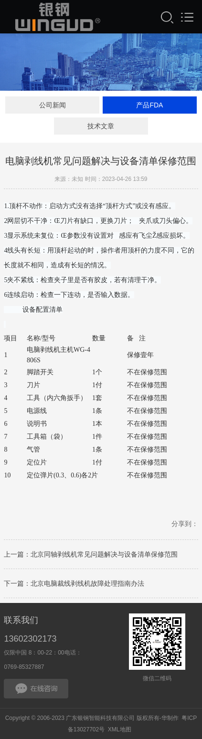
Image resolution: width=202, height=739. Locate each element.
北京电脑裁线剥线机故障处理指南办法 (87, 585)
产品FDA (149, 105)
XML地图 (119, 729)
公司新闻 (52, 105)
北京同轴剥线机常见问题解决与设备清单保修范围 (104, 556)
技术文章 (100, 126)
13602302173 (30, 639)
